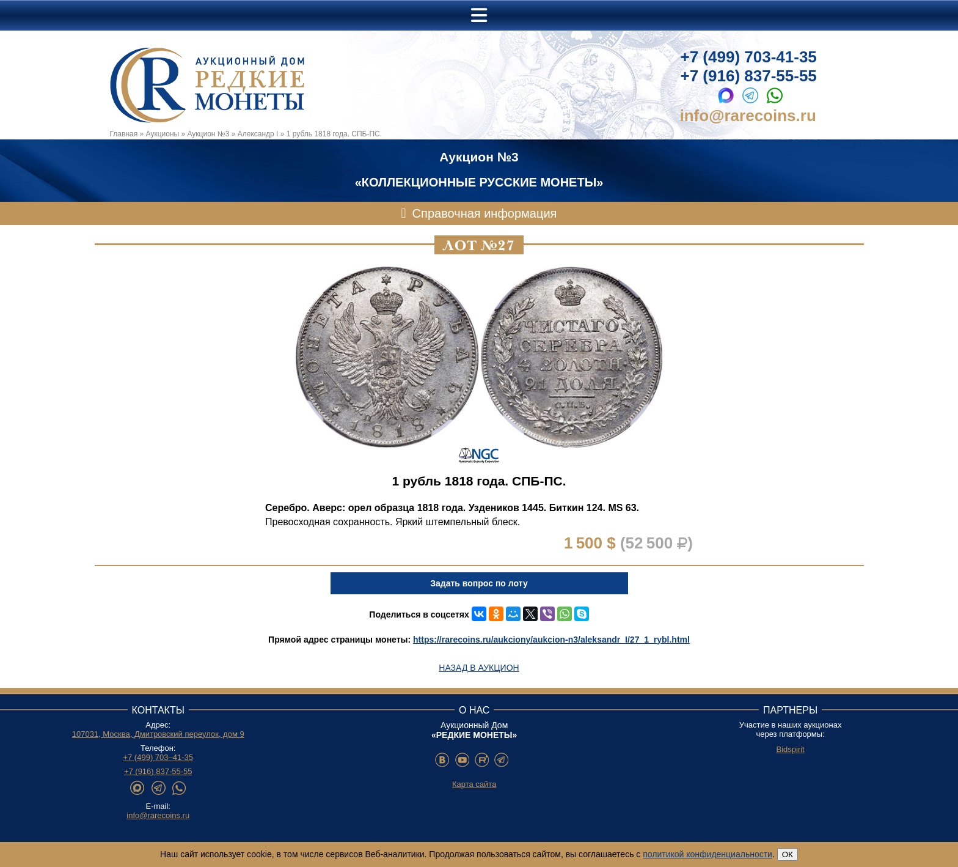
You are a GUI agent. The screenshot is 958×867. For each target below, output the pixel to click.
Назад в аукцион (479, 668)
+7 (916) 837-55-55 (749, 76)
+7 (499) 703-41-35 (749, 57)
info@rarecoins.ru (748, 115)
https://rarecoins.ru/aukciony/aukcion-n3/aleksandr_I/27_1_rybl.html (551, 639)
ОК (787, 854)
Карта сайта (474, 784)
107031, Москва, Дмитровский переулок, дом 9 (158, 734)
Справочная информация (484, 213)
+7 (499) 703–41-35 (158, 757)
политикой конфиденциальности (707, 854)
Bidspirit (790, 749)
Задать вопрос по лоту (478, 583)
